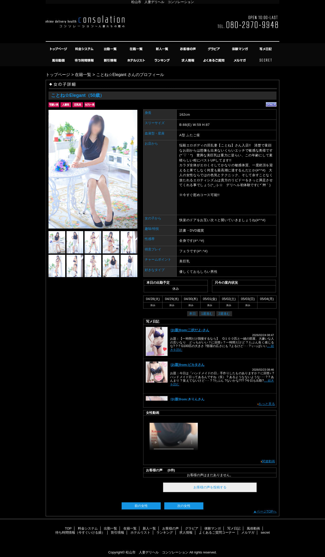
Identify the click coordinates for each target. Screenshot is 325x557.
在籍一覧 (137, 49)
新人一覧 (162, 49)
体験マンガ (240, 49)
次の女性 (183, 506)
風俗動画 (59, 60)
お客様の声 (188, 49)
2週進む (224, 313)
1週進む (207, 313)
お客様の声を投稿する (209, 487)
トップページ (58, 74)
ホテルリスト (137, 60)
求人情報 (188, 60)
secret (266, 60)
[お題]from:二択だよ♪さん (190, 330)
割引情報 (111, 60)
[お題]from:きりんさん (187, 399)
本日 (192, 313)
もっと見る (266, 404)
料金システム (85, 49)
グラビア (214, 49)
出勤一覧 (111, 49)
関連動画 (268, 461)
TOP (59, 49)
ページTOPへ (267, 511)
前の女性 (141, 506)
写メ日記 (266, 49)
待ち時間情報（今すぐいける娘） (85, 60)
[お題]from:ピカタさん (187, 365)
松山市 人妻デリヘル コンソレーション (157, 552)
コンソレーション (162, 23)
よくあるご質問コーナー (214, 60)
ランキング (162, 60)
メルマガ (240, 60)
